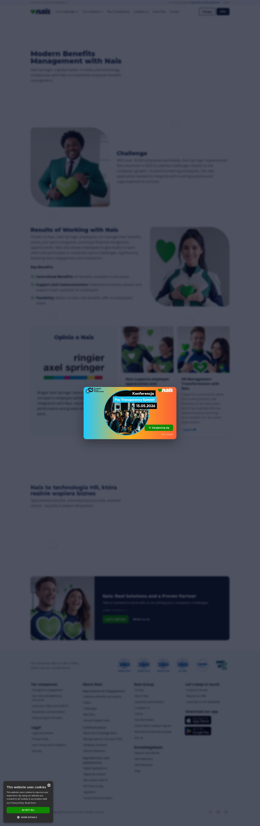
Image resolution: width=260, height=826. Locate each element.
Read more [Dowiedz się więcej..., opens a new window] (30, 802)
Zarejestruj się (159, 427)
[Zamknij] (88, 391)
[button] (28, 817)
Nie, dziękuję (167, 434)
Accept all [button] (28, 810)
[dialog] (28, 802)
